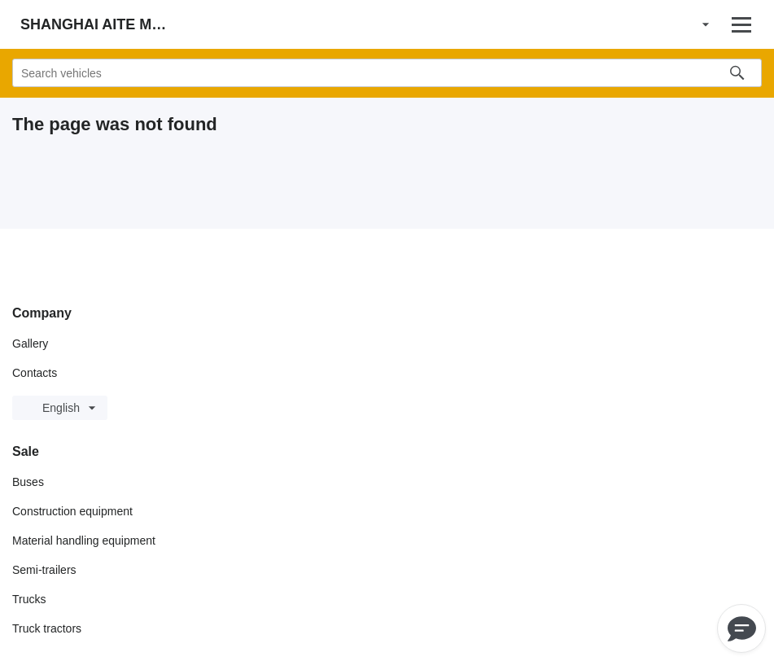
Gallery (30, 343)
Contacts (34, 372)
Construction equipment (72, 511)
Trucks (29, 599)
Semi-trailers (44, 569)
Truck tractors (46, 628)
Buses (28, 481)
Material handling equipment (83, 540)
